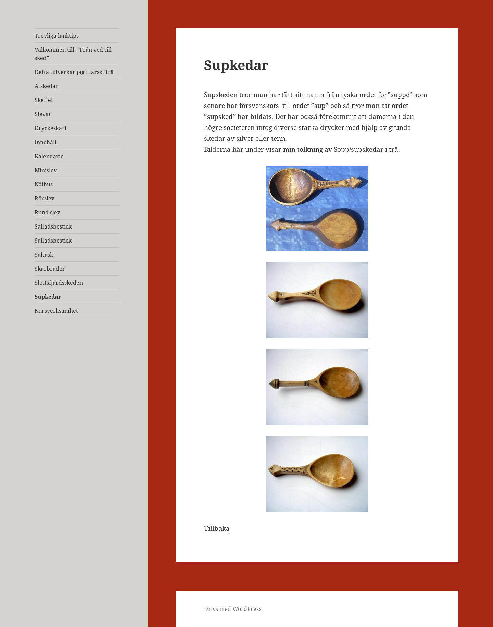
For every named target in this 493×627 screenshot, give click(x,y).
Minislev (46, 170)
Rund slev (47, 212)
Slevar (43, 114)
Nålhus (44, 184)
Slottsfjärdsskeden (59, 282)
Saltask (44, 254)
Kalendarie (49, 156)
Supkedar (48, 296)
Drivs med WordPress (232, 609)
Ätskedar (46, 86)
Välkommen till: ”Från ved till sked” (73, 54)
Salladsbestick (53, 226)
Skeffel (44, 100)
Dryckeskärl (50, 128)
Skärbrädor (50, 268)
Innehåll (45, 142)
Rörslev (44, 198)
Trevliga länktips (57, 35)
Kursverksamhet (56, 311)
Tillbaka (217, 528)
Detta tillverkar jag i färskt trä (74, 72)
